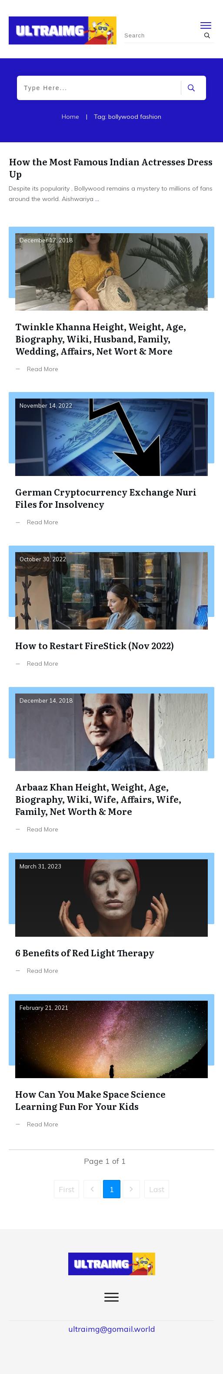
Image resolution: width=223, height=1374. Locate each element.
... (97, 199)
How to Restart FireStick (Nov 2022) (111, 613)
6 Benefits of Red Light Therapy (111, 920)
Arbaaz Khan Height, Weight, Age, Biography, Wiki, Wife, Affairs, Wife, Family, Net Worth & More (111, 766)
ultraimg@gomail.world (111, 1329)
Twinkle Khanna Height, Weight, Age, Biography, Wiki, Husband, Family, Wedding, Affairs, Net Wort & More (111, 306)
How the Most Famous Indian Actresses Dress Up (111, 167)
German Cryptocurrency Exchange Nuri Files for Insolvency (111, 465)
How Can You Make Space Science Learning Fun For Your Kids (111, 1067)
